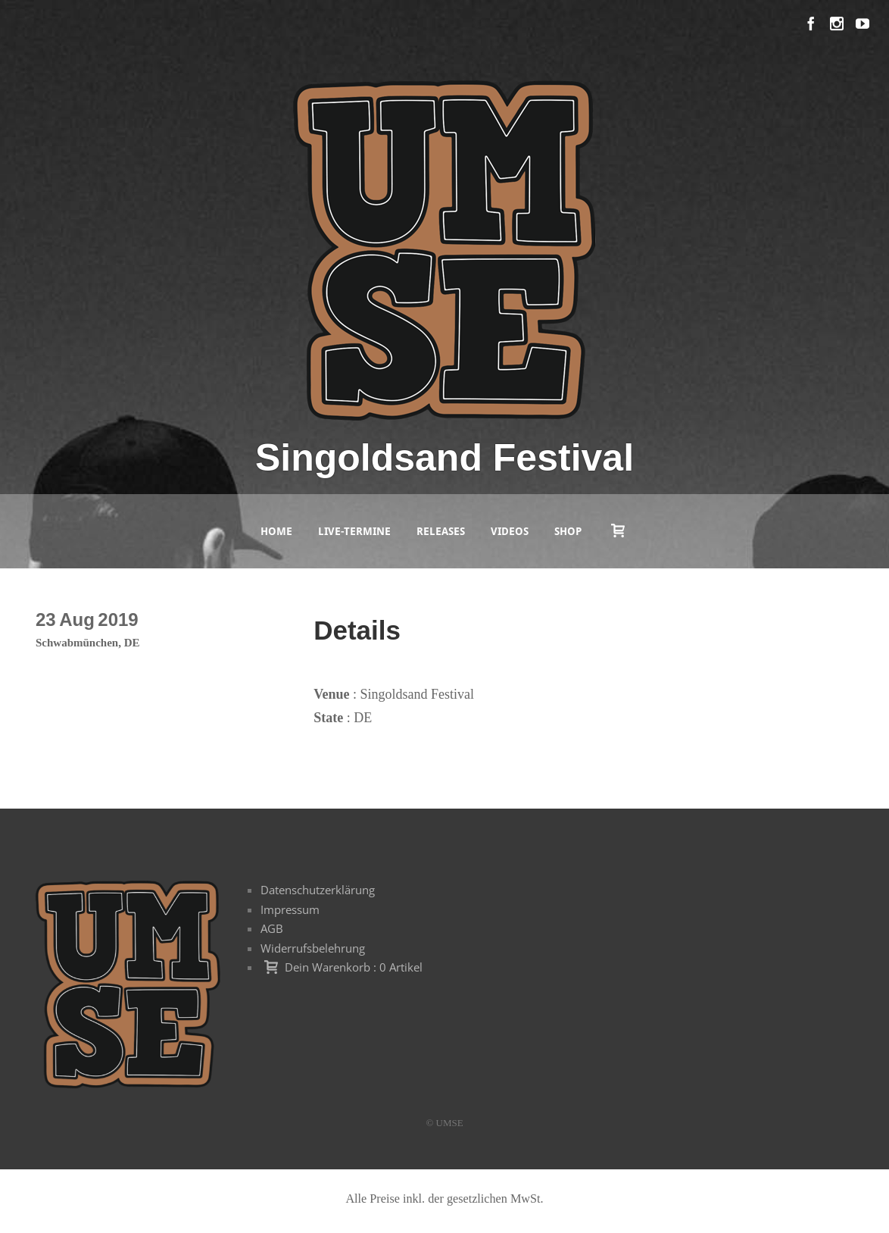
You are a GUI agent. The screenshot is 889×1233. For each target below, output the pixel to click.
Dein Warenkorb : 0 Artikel (354, 967)
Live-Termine (354, 531)
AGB (271, 928)
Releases (440, 531)
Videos (510, 531)
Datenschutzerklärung (317, 889)
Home (276, 531)
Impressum (290, 909)
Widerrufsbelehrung (312, 948)
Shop (568, 531)
